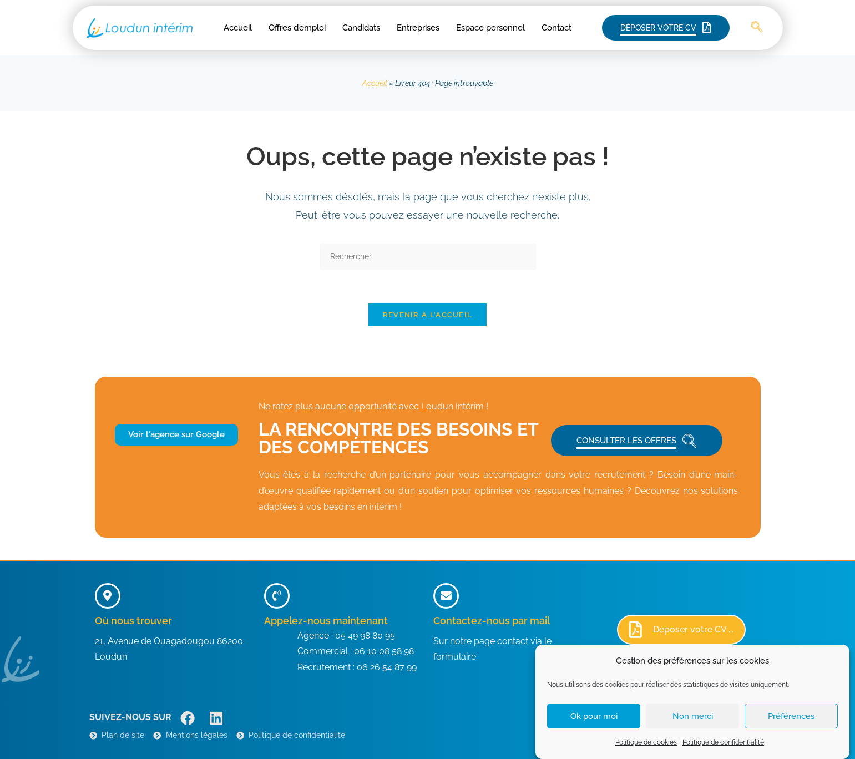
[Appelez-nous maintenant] (277, 596)
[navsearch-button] (757, 28)
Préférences (791, 724)
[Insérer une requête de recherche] (428, 257)
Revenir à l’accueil (428, 315)
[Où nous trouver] (107, 596)
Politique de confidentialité (723, 750)
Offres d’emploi (297, 28)
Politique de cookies (646, 750)
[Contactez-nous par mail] (446, 596)
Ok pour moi (594, 724)
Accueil (238, 28)
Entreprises (418, 28)
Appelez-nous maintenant (326, 620)
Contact (556, 28)
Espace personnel (490, 28)
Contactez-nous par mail (491, 620)
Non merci (692, 724)
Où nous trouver (133, 620)
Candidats (361, 28)
